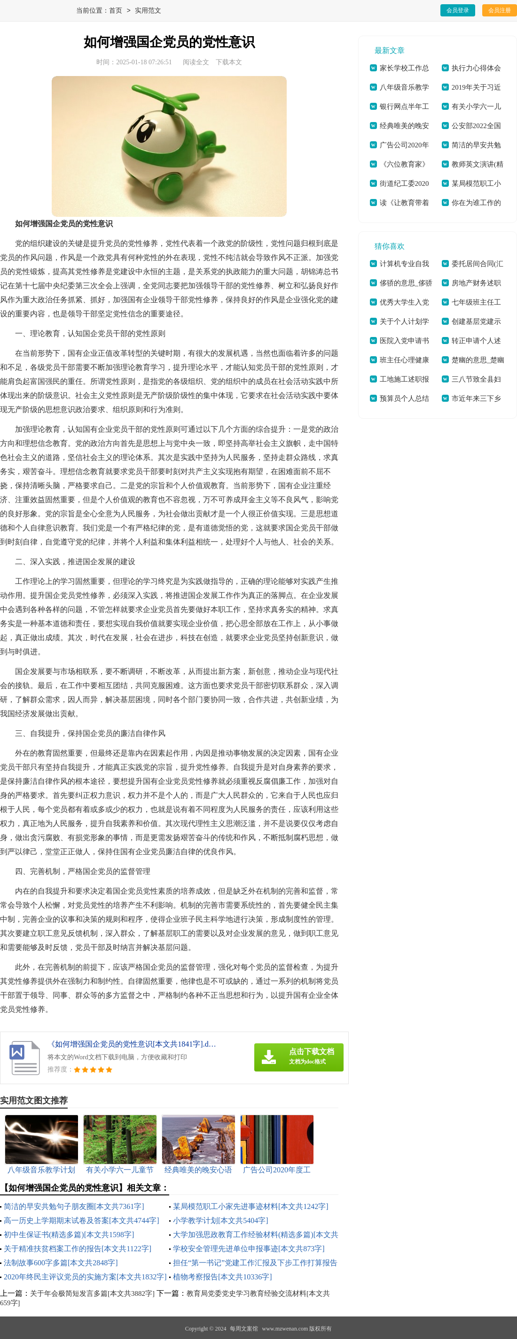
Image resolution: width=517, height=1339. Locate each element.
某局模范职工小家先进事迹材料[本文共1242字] (251, 1206)
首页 (115, 11)
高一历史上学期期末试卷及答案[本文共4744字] (81, 1220)
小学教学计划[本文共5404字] (220, 1220)
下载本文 (229, 62)
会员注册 (499, 10)
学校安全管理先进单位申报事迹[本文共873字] (249, 1249)
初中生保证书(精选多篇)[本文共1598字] (69, 1235)
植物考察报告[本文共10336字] (222, 1277)
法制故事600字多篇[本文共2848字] (61, 1263)
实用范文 (148, 11)
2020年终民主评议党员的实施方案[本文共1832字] (85, 1277)
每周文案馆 (244, 1328)
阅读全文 (196, 62)
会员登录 (457, 10)
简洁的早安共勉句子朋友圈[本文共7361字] (74, 1206)
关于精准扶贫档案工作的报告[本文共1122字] (77, 1249)
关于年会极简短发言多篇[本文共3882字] (92, 1293)
